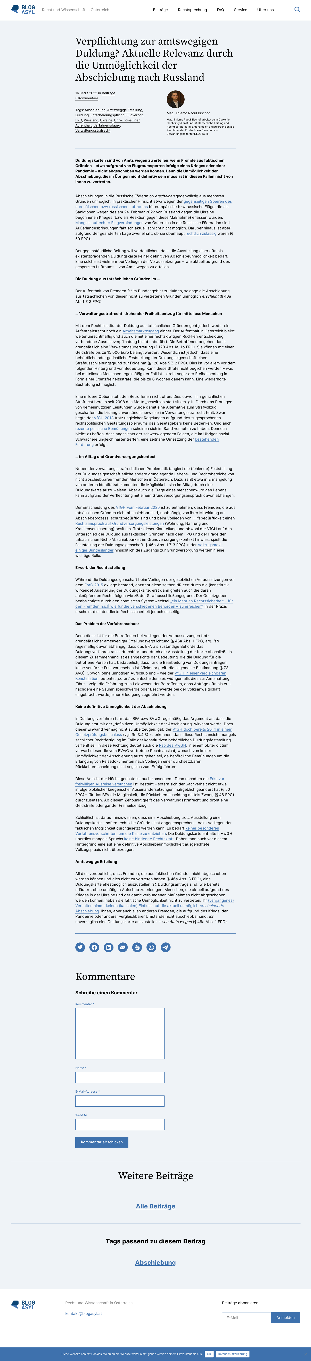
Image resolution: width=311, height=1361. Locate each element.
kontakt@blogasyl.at (83, 1313)
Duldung (82, 115)
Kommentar (84, 1004)
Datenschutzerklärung (232, 1354)
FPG (78, 120)
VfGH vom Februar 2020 (138, 507)
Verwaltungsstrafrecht (92, 130)
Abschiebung (95, 110)
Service (240, 10)
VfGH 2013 (104, 418)
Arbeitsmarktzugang (141, 331)
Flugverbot (134, 115)
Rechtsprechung (192, 10)
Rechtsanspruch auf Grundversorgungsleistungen (119, 523)
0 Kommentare (86, 98)
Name (81, 1068)
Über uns (265, 10)
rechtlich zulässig (201, 233)
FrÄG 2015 (93, 585)
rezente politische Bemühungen (103, 428)
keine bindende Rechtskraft (149, 839)
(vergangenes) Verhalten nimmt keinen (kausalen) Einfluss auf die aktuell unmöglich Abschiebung (154, 905)
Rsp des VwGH (172, 745)
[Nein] (305, 1354)
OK (209, 1354)
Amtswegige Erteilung (124, 110)
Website (81, 1115)
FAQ (220, 10)
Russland (91, 120)
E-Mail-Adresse (87, 1091)
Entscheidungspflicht (107, 115)
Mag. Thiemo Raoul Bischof (188, 113)
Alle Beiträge (155, 1206)
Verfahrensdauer (106, 125)
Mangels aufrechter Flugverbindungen (109, 223)
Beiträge (160, 10)
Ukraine (106, 120)
